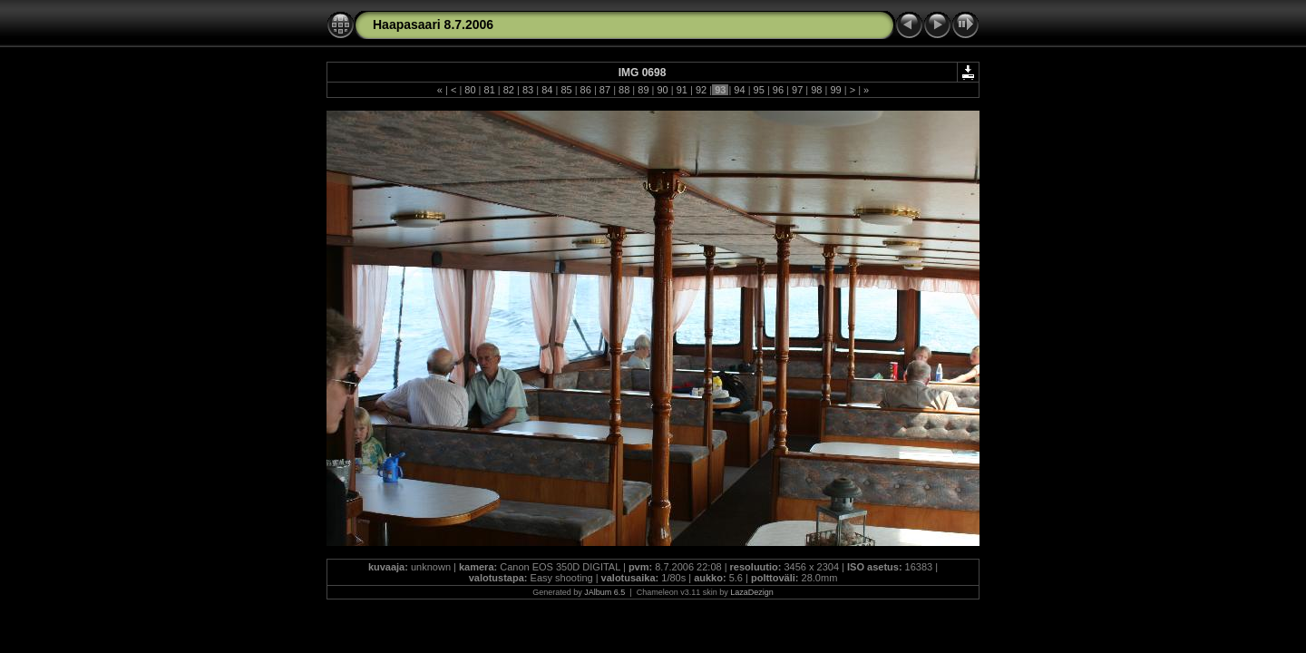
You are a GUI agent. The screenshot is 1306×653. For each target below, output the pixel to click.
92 (701, 89)
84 (547, 89)
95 (759, 89)
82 (509, 89)
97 (797, 89)
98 (816, 89)
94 (739, 89)
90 (662, 89)
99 (835, 89)
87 (605, 89)
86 (586, 89)
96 (778, 89)
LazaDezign (752, 592)
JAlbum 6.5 (604, 592)
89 (643, 89)
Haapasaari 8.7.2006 (433, 24)
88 (624, 89)
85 (566, 89)
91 (682, 89)
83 (528, 89)
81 (489, 89)
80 (470, 89)
